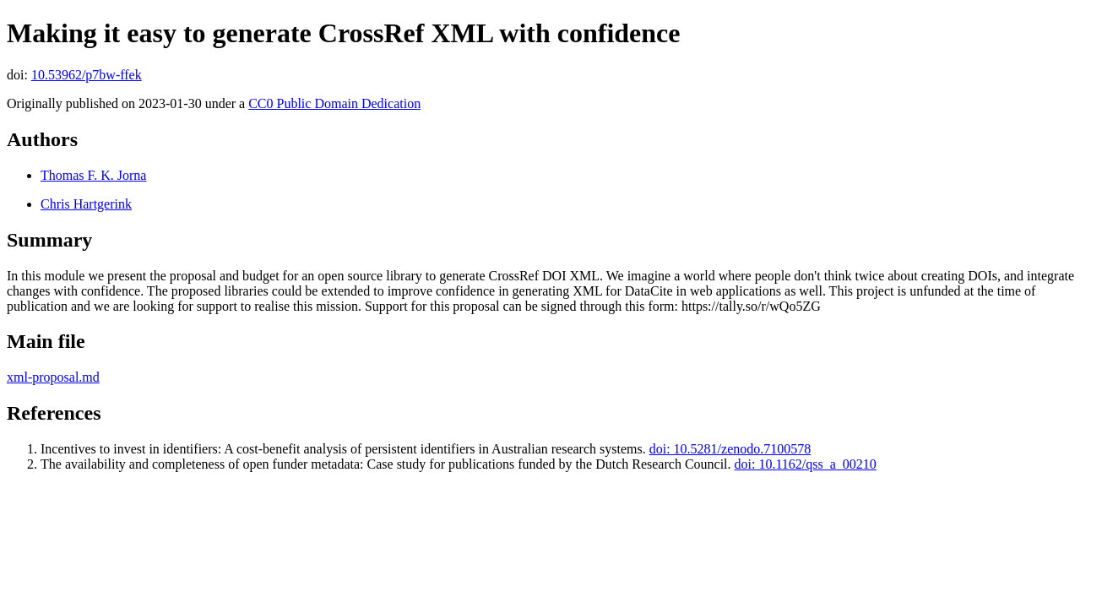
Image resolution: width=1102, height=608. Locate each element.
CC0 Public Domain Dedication (334, 103)
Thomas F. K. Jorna (93, 175)
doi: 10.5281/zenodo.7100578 (730, 449)
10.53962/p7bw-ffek (86, 75)
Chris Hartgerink (86, 204)
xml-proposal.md (53, 377)
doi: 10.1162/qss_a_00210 (806, 464)
